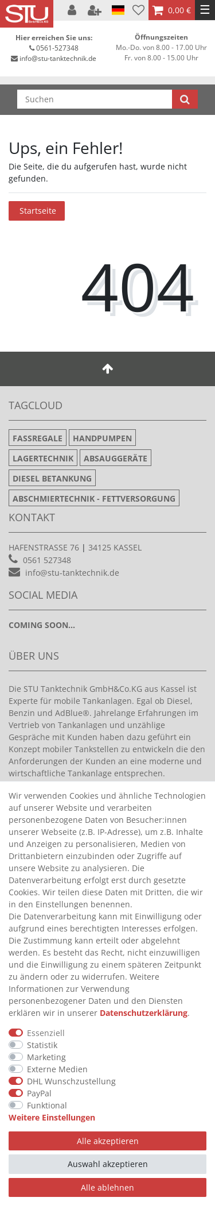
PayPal (39, 1093)
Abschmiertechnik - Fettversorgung (94, 498)
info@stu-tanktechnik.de (57, 58)
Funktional (47, 1105)
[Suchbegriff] (94, 99)
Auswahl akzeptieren (108, 1163)
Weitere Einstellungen (52, 1117)
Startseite (37, 210)
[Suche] (185, 99)
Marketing (46, 1057)
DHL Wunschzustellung (71, 1081)
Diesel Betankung (52, 478)
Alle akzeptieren (108, 1140)
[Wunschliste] (138, 10)
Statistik (42, 1044)
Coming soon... (42, 624)
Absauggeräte (115, 458)
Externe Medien (57, 1069)
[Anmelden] (73, 10)
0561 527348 (47, 560)
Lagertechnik (43, 458)
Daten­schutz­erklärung (143, 1012)
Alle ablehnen (107, 1187)
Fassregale (37, 438)
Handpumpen (102, 438)
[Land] (118, 10)
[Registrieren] (96, 10)
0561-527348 (57, 48)
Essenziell (46, 1032)
